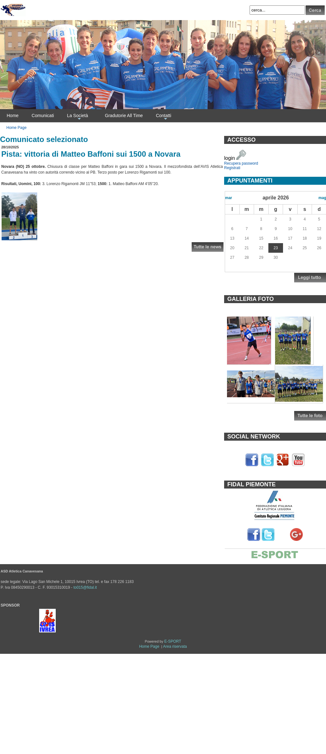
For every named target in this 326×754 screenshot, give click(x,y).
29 (261, 257)
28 (246, 257)
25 (304, 248)
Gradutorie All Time (124, 115)
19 (319, 238)
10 (290, 229)
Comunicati (43, 115)
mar (228, 198)
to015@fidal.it (85, 587)
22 (261, 248)
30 (232, 219)
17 (290, 238)
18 (304, 238)
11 (304, 229)
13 (232, 238)
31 (246, 219)
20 (232, 248)
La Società (77, 117)
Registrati (232, 168)
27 (232, 257)
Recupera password (241, 163)
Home (12, 115)
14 (246, 238)
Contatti (163, 117)
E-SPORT (172, 641)
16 (275, 238)
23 (275, 248)
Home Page (16, 127)
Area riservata (175, 646)
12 (319, 229)
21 (246, 248)
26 (319, 248)
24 (290, 248)
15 (261, 238)
